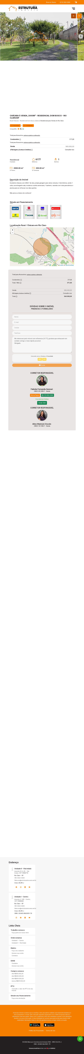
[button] (76, 2)
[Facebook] (16, 887)
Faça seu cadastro (18, 950)
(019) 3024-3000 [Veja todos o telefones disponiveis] (65, 2)
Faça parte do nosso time (20, 932)
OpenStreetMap (69, 265)
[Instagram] (21, 887)
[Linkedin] (25, 887)
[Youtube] (29, 887)
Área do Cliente (51, 2)
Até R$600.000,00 (18, 978)
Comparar (28, 125)
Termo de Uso (50, 1030)
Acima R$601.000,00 (18, 981)
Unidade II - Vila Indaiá (19, 943)
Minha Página (35, 395)
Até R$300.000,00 (18, 976)
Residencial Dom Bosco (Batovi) (30, 121)
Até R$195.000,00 (17, 973)
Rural (11, 121)
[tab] (73, 15)
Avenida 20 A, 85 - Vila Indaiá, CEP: (21, 872)
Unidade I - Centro (18, 940)
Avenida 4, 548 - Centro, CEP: (22, 900)
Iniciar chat (42, 403)
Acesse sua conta (17, 953)
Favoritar (15, 125)
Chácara (16, 121)
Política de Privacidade (36, 1030)
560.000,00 (70, 146)
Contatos (15, 955)
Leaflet (60, 265)
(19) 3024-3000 (19, 878)
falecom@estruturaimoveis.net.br (25, 880)
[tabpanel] (42, 36)
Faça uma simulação (18, 998)
